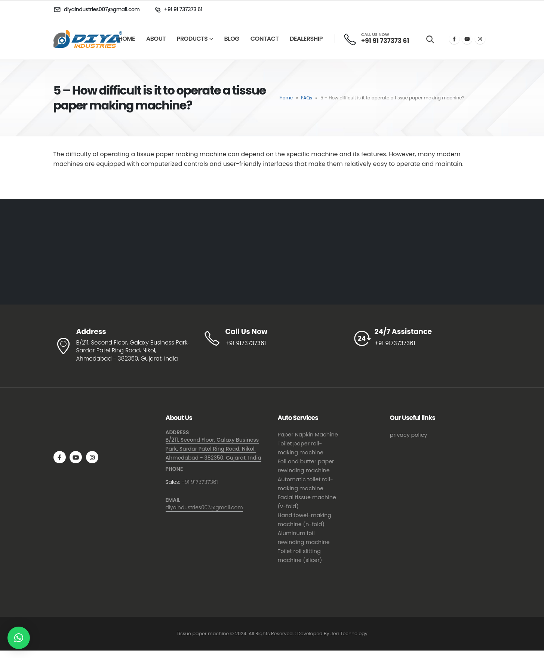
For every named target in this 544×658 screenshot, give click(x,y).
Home (126, 38)
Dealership (306, 38)
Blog (231, 38)
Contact (265, 38)
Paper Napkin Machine (308, 434)
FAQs (306, 98)
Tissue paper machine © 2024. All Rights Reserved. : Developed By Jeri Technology (272, 633)
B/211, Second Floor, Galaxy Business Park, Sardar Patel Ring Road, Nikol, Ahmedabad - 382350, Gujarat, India (213, 448)
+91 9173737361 (199, 482)
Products (192, 38)
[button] (18, 638)
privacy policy (408, 435)
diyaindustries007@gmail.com (204, 507)
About (156, 38)
